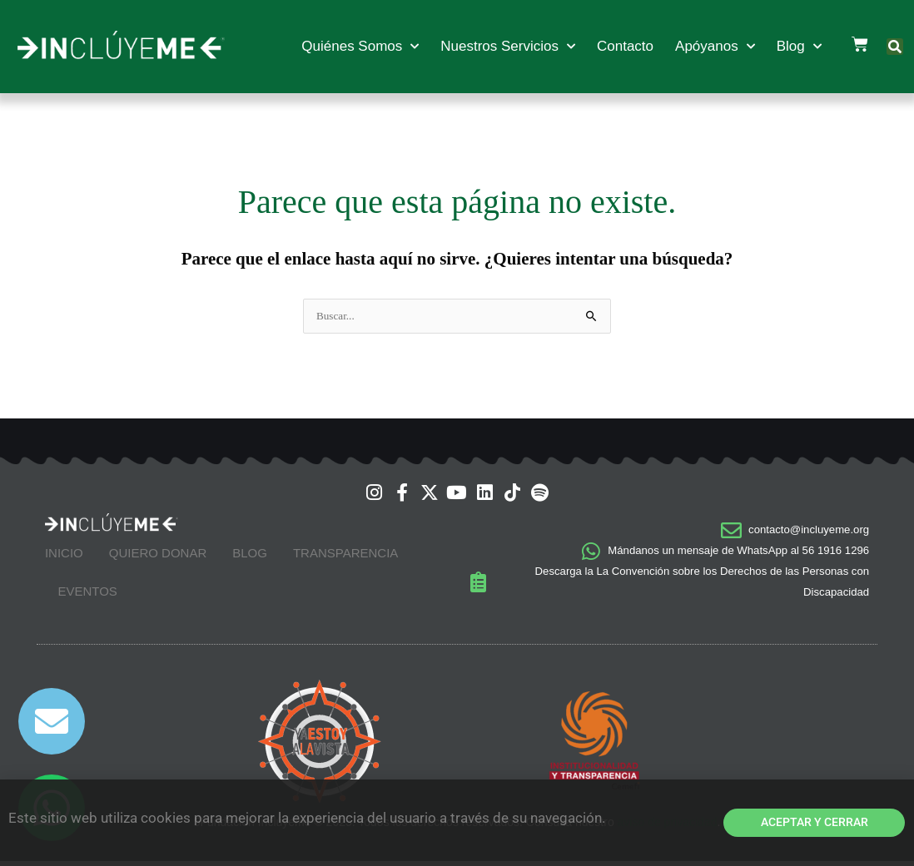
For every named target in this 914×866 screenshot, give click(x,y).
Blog (249, 558)
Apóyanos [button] (715, 46)
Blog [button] (799, 46)
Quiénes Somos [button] (360, 46)
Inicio (64, 558)
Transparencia (345, 558)
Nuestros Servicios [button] (507, 46)
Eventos (87, 596)
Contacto (625, 46)
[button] (895, 47)
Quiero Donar (158, 558)
